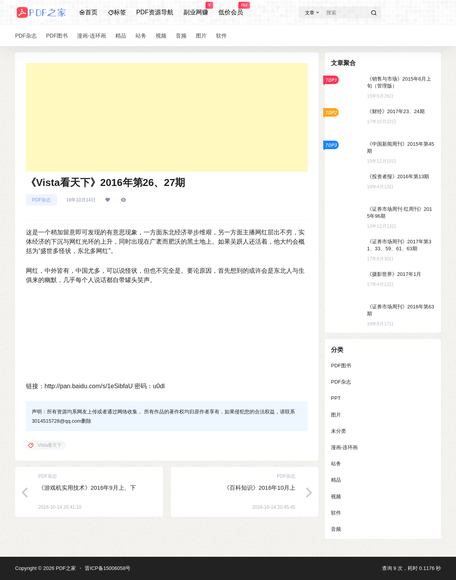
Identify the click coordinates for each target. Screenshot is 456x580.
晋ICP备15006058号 (108, 568)
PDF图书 (341, 365)
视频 (336, 496)
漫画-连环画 (344, 447)
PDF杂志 (41, 200)
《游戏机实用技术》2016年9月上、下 (87, 487)
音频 (336, 529)
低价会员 (230, 9)
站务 (336, 463)
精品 (336, 480)
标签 (117, 12)
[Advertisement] (167, 117)
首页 (88, 12)
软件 (336, 513)
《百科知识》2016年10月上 (259, 487)
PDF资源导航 (154, 12)
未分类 (338, 431)
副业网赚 (195, 9)
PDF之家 (65, 568)
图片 (336, 415)
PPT (336, 398)
